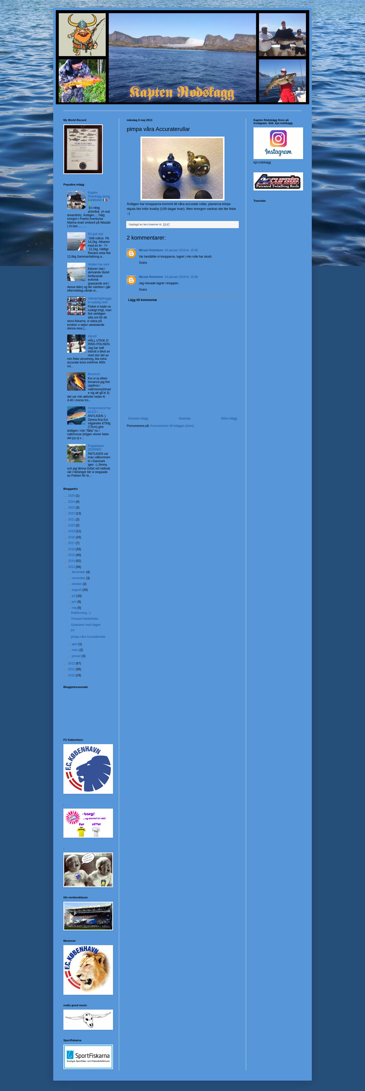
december (79, 572)
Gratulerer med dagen (86, 625)
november (79, 578)
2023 (72, 507)
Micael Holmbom (151, 250)
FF (73, 630)
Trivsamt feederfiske (84, 618)
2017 (72, 543)
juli (74, 596)
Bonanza (94, 374)
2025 (72, 495)
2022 (72, 513)
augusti (77, 590)
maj (75, 608)
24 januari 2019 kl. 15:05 (181, 250)
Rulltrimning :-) (81, 613)
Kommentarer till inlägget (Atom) (172, 426)
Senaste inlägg (138, 418)
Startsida (184, 418)
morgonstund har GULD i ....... (99, 409)
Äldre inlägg (229, 418)
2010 (72, 675)
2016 (72, 549)
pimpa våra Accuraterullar (88, 637)
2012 (72, 663)
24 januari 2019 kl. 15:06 (181, 277)
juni (74, 601)
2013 (72, 567)
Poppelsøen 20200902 (96, 447)
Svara (143, 262)
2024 (72, 501)
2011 (72, 669)
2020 (72, 525)
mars (75, 650)
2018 (72, 537)
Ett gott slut (95, 234)
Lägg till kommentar (142, 300)
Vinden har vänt (98, 264)
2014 (72, 561)
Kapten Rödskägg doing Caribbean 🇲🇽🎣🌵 (99, 198)
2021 (72, 519)
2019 (72, 531)
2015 (72, 555)
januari (77, 656)
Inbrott (92, 336)
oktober (77, 584)
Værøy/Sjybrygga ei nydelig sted (100, 300)
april (75, 644)
